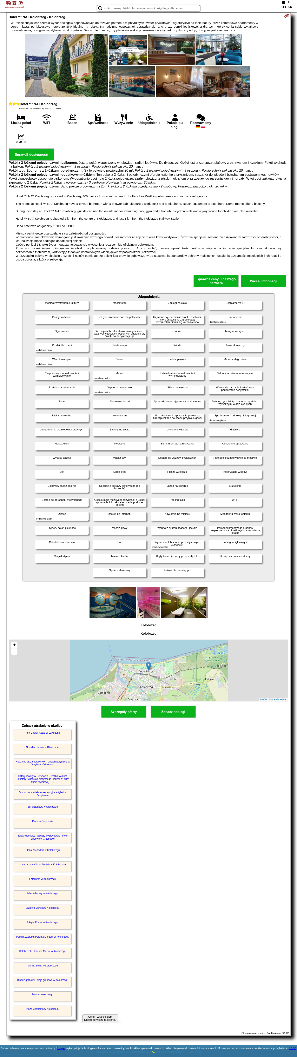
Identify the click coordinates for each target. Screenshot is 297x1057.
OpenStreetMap (279, 699)
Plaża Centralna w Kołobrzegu (42, 1009)
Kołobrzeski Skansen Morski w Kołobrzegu (42, 951)
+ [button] (14, 645)
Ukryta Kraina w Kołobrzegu (42, 922)
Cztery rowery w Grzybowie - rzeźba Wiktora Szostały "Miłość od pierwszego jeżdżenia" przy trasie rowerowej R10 (43, 779)
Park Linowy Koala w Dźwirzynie (42, 732)
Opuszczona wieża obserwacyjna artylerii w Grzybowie (42, 794)
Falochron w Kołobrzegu (42, 879)
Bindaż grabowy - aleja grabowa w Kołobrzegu (42, 980)
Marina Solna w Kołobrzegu (42, 965)
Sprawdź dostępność (31, 154)
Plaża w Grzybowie (42, 821)
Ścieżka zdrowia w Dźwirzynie (42, 747)
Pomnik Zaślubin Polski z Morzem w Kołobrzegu (42, 936)
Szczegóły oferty (124, 712)
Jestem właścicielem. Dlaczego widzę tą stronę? (100, 1018)
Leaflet (263, 699)
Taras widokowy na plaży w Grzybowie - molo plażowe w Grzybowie (42, 837)
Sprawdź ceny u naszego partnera (216, 281)
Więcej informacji (263, 281)
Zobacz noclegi (173, 712)
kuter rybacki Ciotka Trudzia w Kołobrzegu (43, 864)
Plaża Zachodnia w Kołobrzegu (43, 850)
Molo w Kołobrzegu (42, 994)
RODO (292, 1048)
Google (61, 1048)
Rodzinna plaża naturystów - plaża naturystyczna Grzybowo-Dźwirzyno (43, 763)
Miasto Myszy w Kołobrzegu (42, 893)
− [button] (14, 651)
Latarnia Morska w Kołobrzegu (42, 907)
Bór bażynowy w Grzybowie (42, 806)
